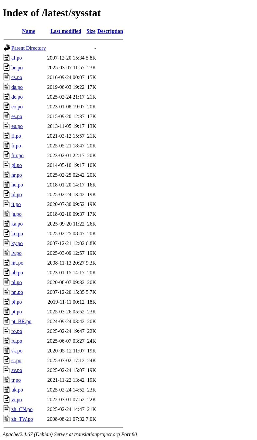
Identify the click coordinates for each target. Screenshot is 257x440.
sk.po (16, 350)
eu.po (17, 126)
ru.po (16, 341)
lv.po (16, 253)
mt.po (17, 263)
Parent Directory (28, 48)
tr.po (16, 380)
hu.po (17, 184)
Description (110, 31)
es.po (16, 116)
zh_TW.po (22, 419)
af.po (16, 58)
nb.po (17, 272)
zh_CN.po (21, 409)
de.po (17, 97)
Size (91, 31)
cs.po (16, 77)
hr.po (16, 175)
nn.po (17, 292)
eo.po (17, 106)
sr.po (16, 360)
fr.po (16, 145)
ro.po (16, 331)
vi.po (16, 399)
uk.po (17, 389)
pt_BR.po (21, 321)
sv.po (16, 370)
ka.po (17, 224)
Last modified (65, 31)
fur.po (17, 155)
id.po (16, 194)
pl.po (16, 302)
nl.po (16, 282)
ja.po (16, 214)
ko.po (17, 233)
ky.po (17, 243)
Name (28, 31)
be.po (17, 67)
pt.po (16, 311)
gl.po (16, 165)
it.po (16, 204)
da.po (17, 87)
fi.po (16, 136)
